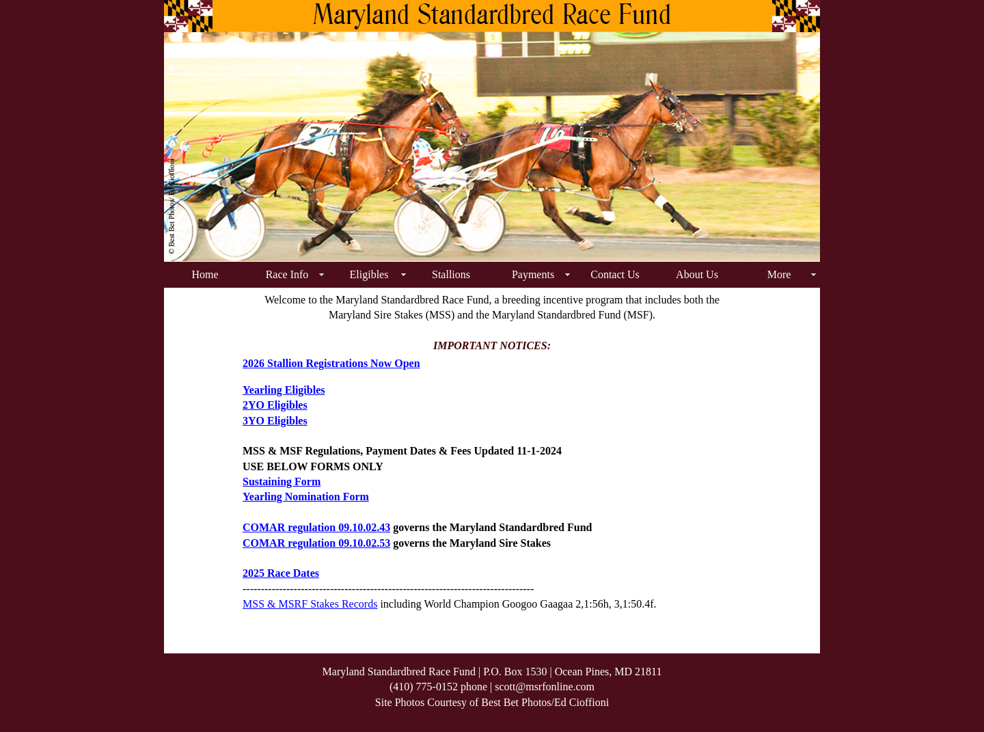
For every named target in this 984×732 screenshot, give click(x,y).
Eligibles (369, 274)
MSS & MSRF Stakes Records (310, 604)
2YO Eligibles (275, 405)
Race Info (287, 274)
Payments (533, 274)
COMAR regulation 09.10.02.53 (316, 543)
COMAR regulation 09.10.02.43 (316, 527)
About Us (697, 274)
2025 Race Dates (281, 573)
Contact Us (615, 274)
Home (204, 274)
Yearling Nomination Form (306, 496)
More (779, 274)
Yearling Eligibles (284, 390)
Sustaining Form (281, 481)
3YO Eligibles (275, 420)
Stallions (451, 274)
